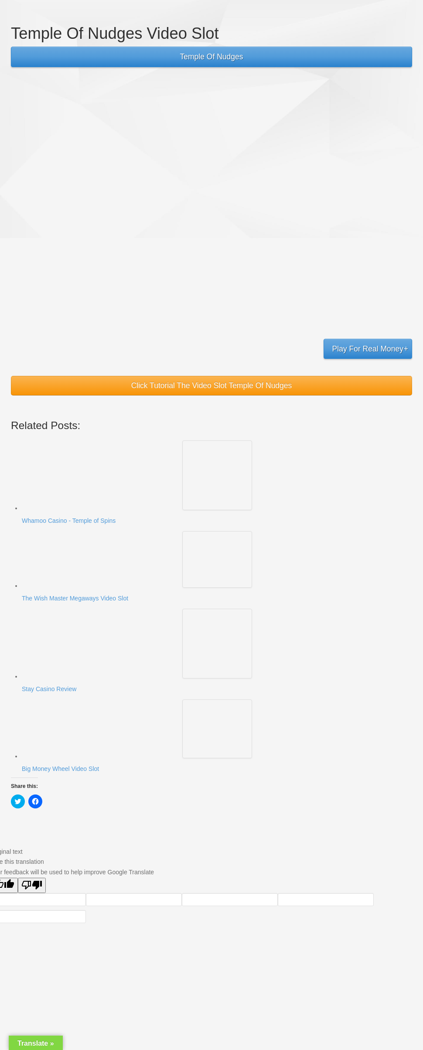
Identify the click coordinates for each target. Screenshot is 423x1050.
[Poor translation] (32, 885)
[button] (217, 475)
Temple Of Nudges (211, 56)
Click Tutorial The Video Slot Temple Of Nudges (211, 385)
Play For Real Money (367, 348)
